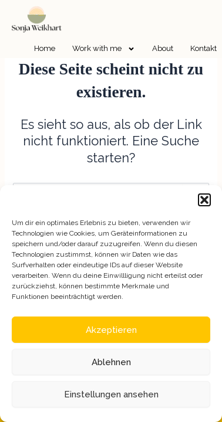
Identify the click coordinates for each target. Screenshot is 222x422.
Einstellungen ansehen (111, 394)
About (162, 48)
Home (44, 48)
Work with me (103, 48)
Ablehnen (111, 362)
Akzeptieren (111, 330)
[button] (204, 200)
